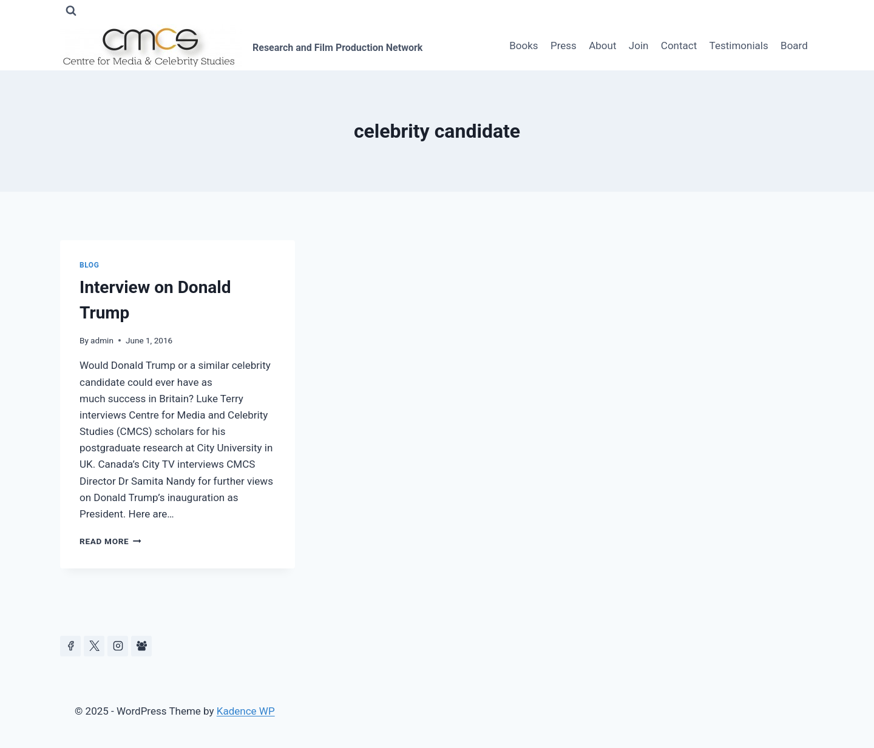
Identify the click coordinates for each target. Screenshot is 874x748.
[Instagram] (117, 646)
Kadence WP (246, 711)
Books (523, 45)
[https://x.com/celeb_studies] (94, 646)
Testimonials (739, 45)
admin (101, 340)
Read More (110, 541)
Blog (89, 265)
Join (639, 45)
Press (563, 45)
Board (794, 45)
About (602, 45)
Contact (679, 45)
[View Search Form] (71, 11)
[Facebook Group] (141, 646)
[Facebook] (70, 646)
